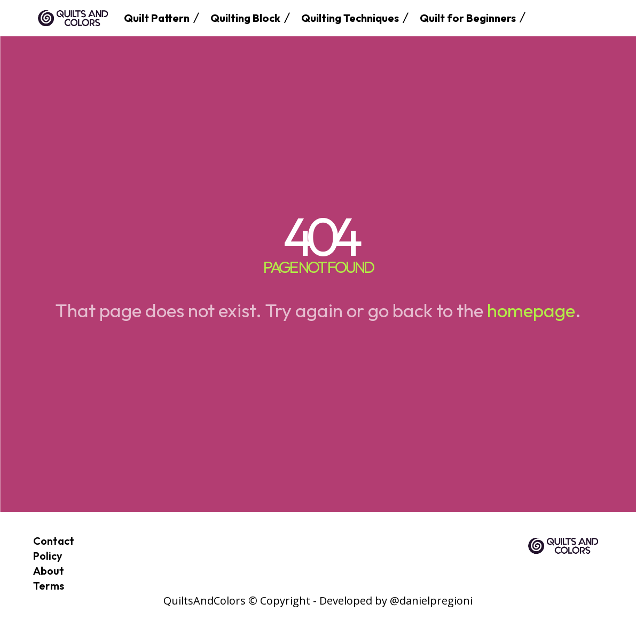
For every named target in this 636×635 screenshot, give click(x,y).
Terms (48, 585)
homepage (531, 310)
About (48, 570)
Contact (53, 540)
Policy (47, 555)
